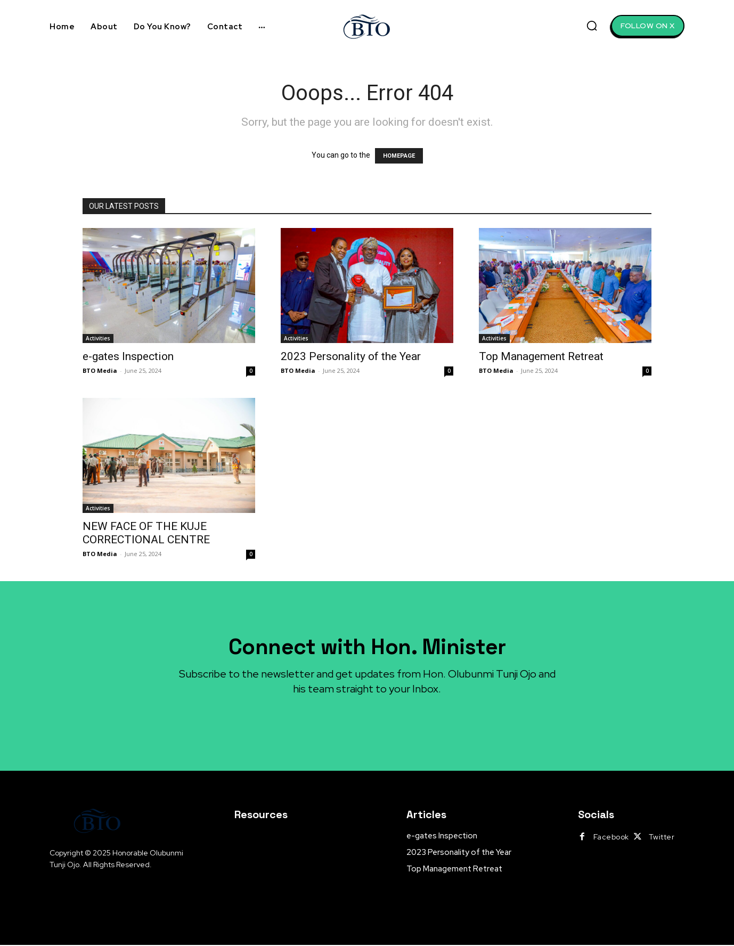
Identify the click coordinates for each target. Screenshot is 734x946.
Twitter (662, 838)
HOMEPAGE (399, 155)
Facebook (611, 838)
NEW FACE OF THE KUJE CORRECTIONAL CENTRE (146, 533)
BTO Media (100, 370)
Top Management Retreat (541, 356)
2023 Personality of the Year (351, 356)
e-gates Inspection (128, 356)
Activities (98, 338)
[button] (592, 25)
